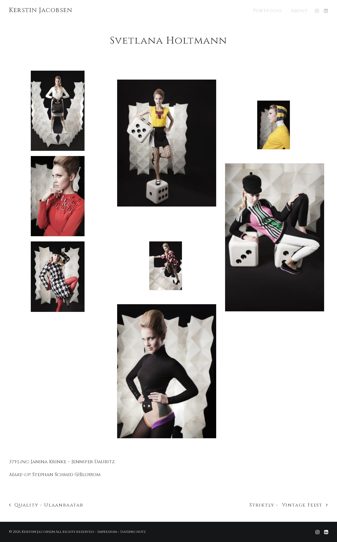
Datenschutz (133, 531)
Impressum (107, 531)
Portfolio (267, 10)
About (299, 10)
